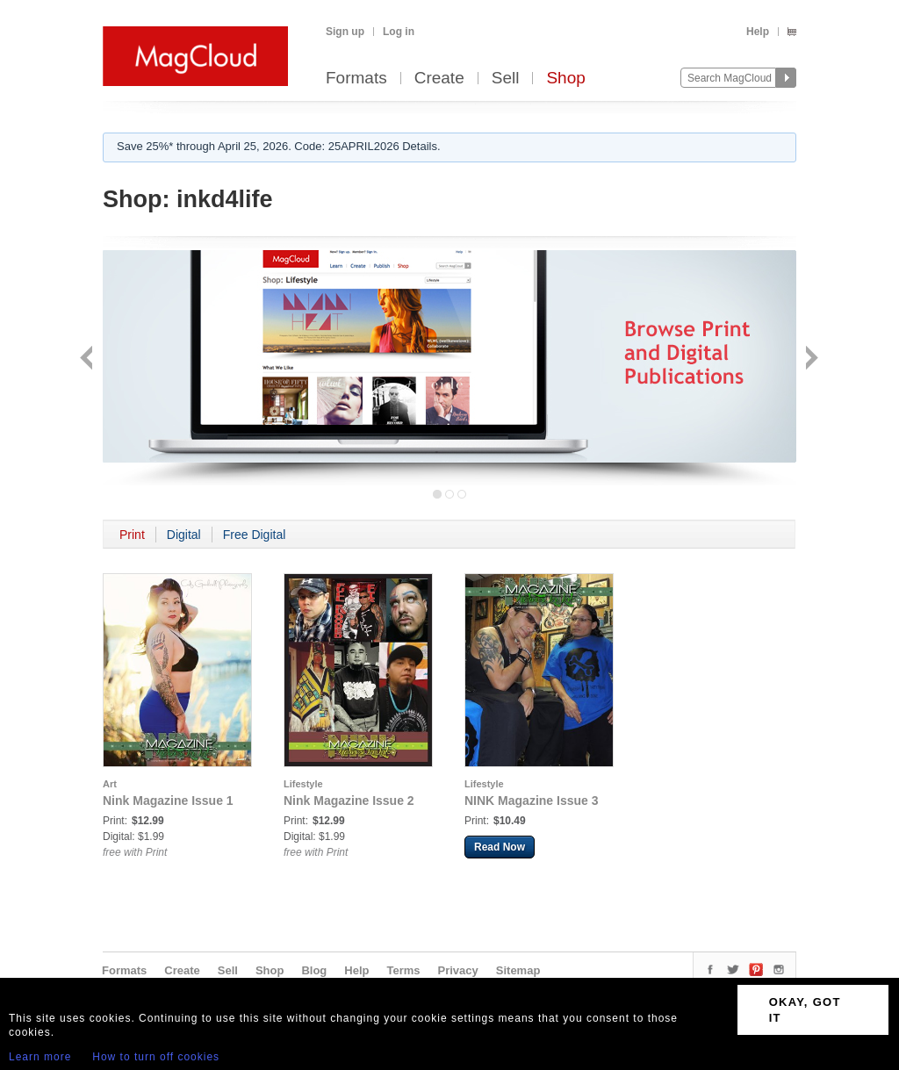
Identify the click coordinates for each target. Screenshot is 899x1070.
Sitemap (518, 970)
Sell (506, 78)
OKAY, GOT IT (805, 1009)
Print (132, 535)
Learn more (40, 1057)
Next (810, 359)
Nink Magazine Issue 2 (349, 801)
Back (88, 359)
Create (439, 78)
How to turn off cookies (155, 1057)
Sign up (345, 31)
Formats (356, 78)
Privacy (458, 970)
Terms (403, 970)
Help (757, 31)
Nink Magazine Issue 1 (168, 801)
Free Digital (254, 535)
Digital (184, 535)
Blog (314, 970)
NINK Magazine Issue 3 (531, 801)
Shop (565, 78)
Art (110, 784)
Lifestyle (303, 784)
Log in (398, 31)
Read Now (499, 847)
